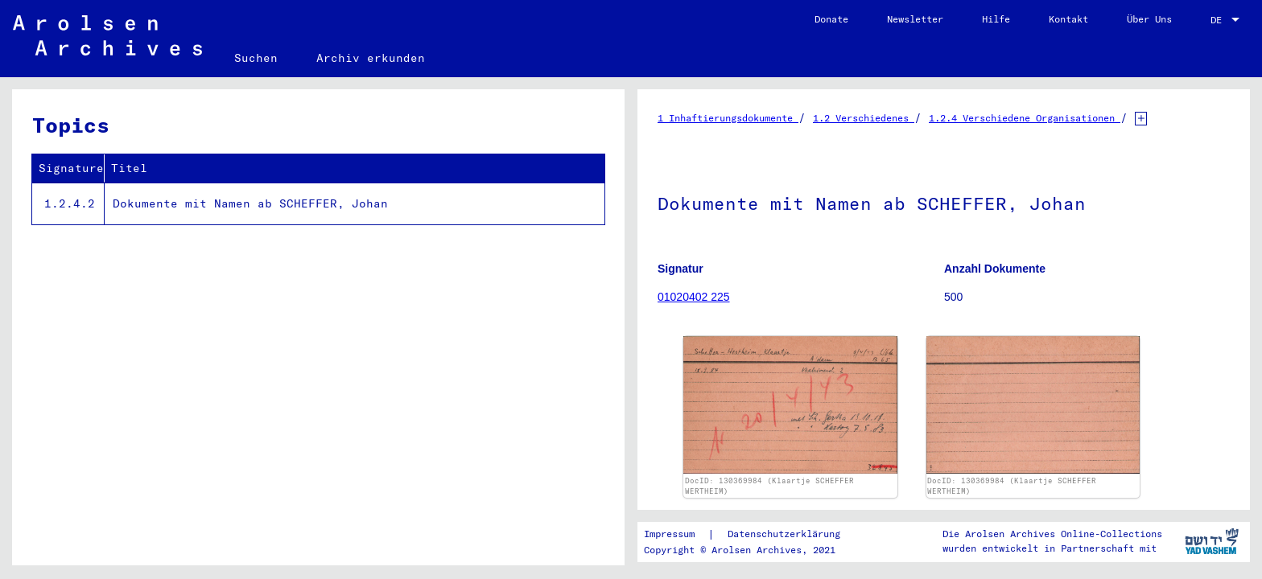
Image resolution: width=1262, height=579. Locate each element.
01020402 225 (694, 296)
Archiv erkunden (370, 58)
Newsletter (915, 19)
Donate (831, 19)
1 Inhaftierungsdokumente (728, 118)
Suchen (256, 58)
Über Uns (1149, 19)
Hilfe (996, 19)
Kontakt (1068, 19)
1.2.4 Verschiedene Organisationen (1024, 118)
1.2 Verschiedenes (863, 118)
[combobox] (1226, 20)
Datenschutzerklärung (784, 534)
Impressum (669, 534)
